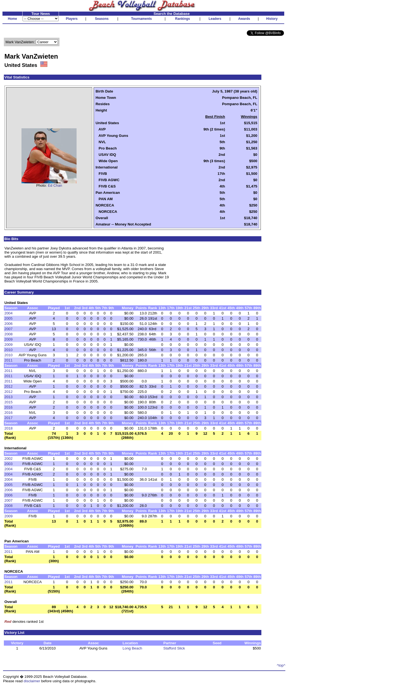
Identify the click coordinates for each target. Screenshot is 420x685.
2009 (8, 339)
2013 (8, 397)
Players (72, 19)
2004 (8, 313)
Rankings (182, 19)
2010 (8, 350)
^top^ (281, 665)
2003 (8, 464)
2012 (8, 386)
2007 (8, 329)
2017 (8, 418)
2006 (8, 324)
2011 (8, 360)
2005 (8, 318)
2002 (8, 458)
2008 (8, 334)
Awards (244, 19)
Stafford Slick (174, 648)
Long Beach (132, 648)
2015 (8, 402)
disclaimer (32, 681)
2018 (8, 428)
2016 (8, 407)
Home (12, 19)
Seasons (102, 19)
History (272, 19)
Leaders (214, 19)
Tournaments (141, 19)
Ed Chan (55, 185)
